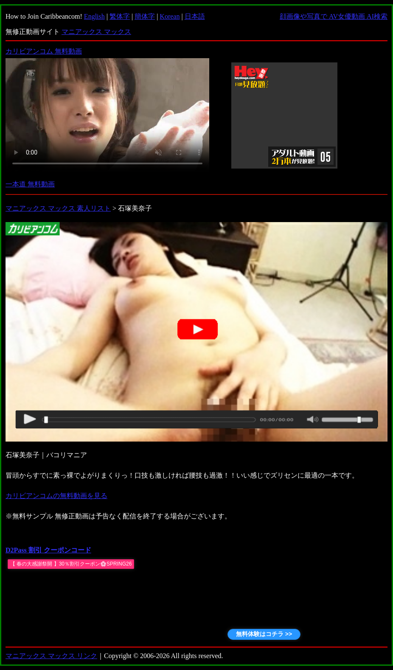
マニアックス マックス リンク (51, 655)
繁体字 (119, 16)
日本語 (195, 16)
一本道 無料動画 (30, 184)
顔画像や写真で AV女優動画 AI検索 (333, 16)
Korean (170, 16)
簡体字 (145, 16)
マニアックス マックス (96, 31)
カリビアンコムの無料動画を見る (56, 495)
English (94, 16)
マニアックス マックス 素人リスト (58, 208)
